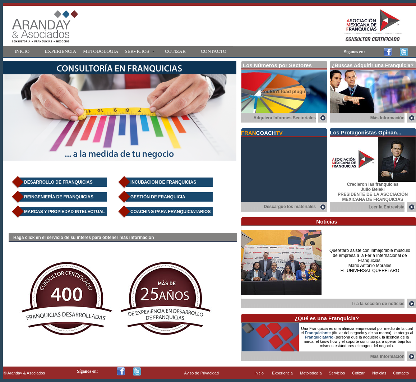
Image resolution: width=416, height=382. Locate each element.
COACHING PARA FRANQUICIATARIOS (170, 211)
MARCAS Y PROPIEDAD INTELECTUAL (64, 211)
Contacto (401, 373)
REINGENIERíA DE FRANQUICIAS (58, 196)
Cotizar (358, 373)
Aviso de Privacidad (201, 373)
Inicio (259, 373)
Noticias (379, 373)
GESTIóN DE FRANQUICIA (157, 196)
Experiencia (282, 373)
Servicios (337, 373)
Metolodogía (311, 373)
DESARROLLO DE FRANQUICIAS (58, 182)
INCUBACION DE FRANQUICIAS (163, 182)
